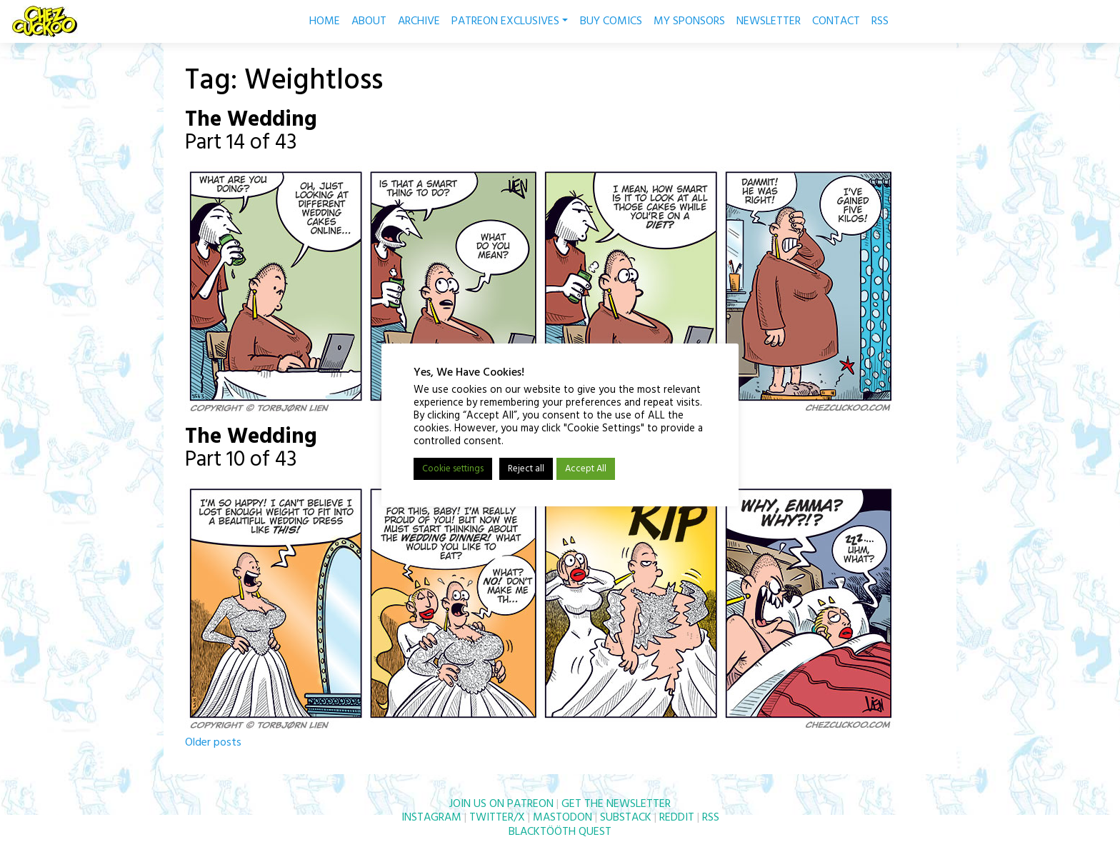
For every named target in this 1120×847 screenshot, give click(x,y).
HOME (324, 21)
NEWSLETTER (768, 21)
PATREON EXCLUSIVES (509, 21)
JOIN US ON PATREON (501, 804)
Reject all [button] (526, 468)
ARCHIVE (419, 21)
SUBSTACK (625, 817)
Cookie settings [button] (453, 468)
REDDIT (676, 817)
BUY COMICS (611, 21)
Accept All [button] (585, 468)
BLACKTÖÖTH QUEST (560, 832)
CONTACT (836, 21)
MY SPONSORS (689, 21)
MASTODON (562, 817)
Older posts (213, 742)
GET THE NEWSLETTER (616, 804)
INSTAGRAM (431, 817)
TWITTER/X (497, 817)
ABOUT (368, 21)
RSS (880, 21)
